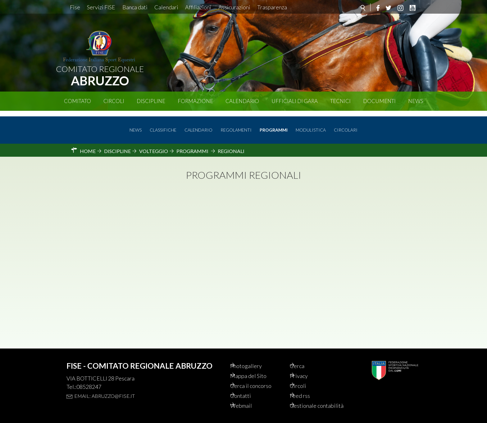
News (415, 101)
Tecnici (340, 101)
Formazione (195, 101)
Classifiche (163, 124)
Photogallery (255, 355)
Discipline (151, 101)
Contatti (249, 387)
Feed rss (309, 387)
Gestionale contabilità (312, 401)
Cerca (305, 355)
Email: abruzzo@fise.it (104, 385)
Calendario (242, 101)
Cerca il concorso (261, 376)
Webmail (250, 398)
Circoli (113, 101)
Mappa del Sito (257, 366)
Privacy (307, 366)
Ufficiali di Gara (294, 101)
